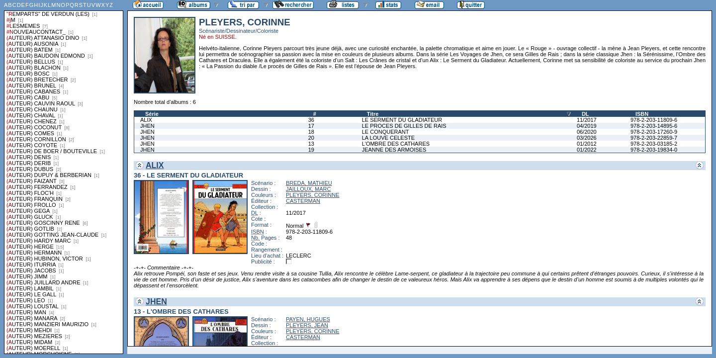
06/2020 (587, 132)
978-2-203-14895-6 (653, 126)
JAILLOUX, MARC (308, 189)
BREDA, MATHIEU (309, 183)
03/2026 (587, 138)
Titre (373, 114)
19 (311, 150)
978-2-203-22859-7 (653, 138)
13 (311, 144)
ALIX (146, 120)
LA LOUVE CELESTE (388, 138)
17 (311, 126)
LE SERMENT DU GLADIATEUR (402, 120)
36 (311, 120)
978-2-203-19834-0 (653, 150)
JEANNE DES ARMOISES (394, 150)
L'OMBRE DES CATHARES (396, 144)
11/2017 (587, 120)
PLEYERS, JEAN (307, 325)
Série (152, 114)
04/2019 (587, 126)
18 (311, 132)
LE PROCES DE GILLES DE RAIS (404, 126)
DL (585, 114)
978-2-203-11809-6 (653, 120)
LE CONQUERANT (385, 132)
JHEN (147, 126)
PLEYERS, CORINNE (313, 195)
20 (311, 138)
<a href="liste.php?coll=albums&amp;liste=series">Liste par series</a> (63, 177)
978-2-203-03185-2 (653, 144)
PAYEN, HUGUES (308, 319)
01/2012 (587, 144)
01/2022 (587, 150)
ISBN (641, 114)
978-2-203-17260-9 (653, 132)
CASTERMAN (303, 201)
